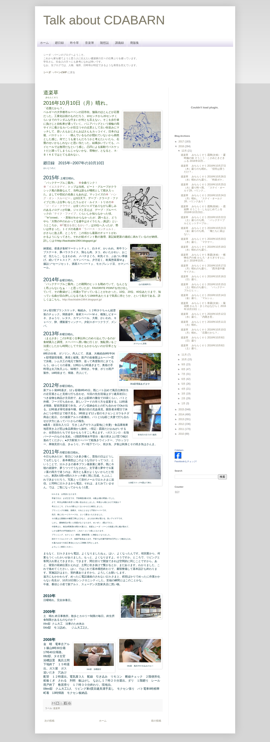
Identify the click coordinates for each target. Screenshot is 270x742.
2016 (181, 146)
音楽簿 (89, 42)
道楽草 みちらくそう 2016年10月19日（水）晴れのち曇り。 (203, 248)
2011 (181, 429)
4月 (183, 388)
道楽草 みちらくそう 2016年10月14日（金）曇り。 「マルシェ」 (203, 297)
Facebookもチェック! (186, 461)
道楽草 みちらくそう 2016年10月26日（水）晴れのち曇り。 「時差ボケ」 (203, 178)
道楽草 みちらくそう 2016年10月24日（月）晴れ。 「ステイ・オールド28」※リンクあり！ (203, 198)
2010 (181, 433)
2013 (181, 419)
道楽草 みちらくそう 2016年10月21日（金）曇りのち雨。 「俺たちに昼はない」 (203, 231)
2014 (181, 414)
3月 (183, 393)
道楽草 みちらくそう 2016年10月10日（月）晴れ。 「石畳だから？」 (203, 331)
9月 (183, 364)
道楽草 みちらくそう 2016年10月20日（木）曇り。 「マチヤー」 (203, 240)
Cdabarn (179, 450)
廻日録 (59, 42)
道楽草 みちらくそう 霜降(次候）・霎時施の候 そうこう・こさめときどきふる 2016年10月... (203, 157)
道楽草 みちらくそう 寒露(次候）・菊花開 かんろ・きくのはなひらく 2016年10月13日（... (203, 306)
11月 (184, 354)
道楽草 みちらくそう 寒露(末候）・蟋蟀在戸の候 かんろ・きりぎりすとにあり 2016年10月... (203, 257)
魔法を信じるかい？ (76, 225)
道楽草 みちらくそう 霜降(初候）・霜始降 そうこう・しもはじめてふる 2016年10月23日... (203, 209)
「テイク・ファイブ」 (65, 213)
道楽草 (56, 708)
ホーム (44, 42)
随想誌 (104, 42)
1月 (183, 403)
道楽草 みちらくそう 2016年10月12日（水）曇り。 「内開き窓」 (203, 315)
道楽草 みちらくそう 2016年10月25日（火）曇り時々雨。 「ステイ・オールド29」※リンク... (203, 187)
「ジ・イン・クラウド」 (58, 205)
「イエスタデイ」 (57, 186)
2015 (181, 409)
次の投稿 (49, 720)
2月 (183, 398)
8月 (183, 369)
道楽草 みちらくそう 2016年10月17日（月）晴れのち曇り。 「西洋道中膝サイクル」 (203, 268)
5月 (183, 383)
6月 (183, 379)
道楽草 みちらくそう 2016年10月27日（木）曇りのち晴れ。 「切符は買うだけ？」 (203, 168)
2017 (181, 141)
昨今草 (74, 42)
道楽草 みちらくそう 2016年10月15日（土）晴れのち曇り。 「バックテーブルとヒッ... (203, 287)
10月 (184, 359)
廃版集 (134, 42)
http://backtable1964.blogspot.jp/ (82, 299)
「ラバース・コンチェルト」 (99, 229)
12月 (184, 150)
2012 (181, 424)
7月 (183, 374)
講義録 (119, 42)
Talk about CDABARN (104, 20)
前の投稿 (156, 720)
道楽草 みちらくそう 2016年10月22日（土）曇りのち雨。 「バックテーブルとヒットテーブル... (203, 220)
